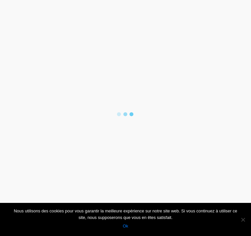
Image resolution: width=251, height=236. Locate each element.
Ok (125, 226)
